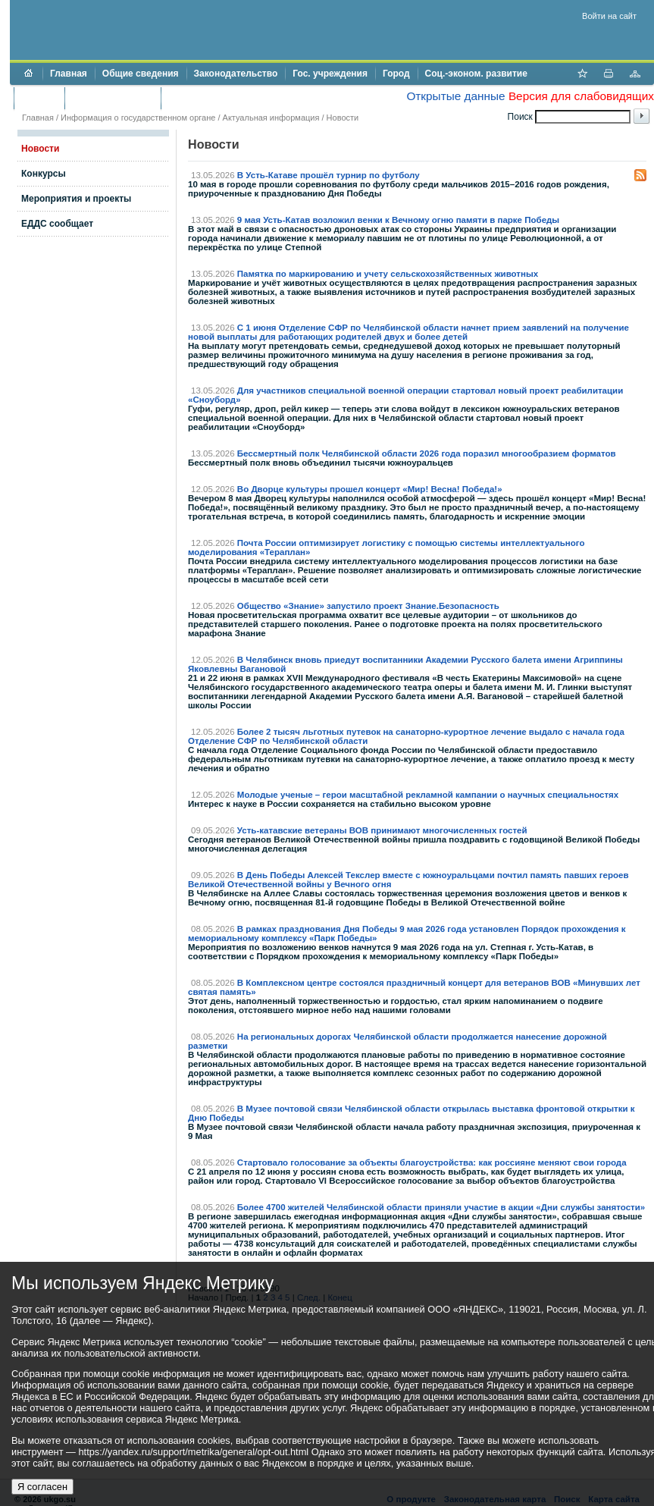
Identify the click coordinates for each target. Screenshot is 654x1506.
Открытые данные (455, 95)
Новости (343, 117)
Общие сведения (140, 73)
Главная (68, 73)
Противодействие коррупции (233, 98)
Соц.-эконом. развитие (476, 73)
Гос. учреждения (330, 73)
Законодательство (236, 73)
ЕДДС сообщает (57, 223)
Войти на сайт (609, 15)
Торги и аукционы (112, 98)
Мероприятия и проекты (76, 198)
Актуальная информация (271, 117)
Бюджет (39, 98)
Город (396, 73)
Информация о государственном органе (138, 117)
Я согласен (42, 1486)
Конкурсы (43, 173)
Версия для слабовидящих (581, 95)
